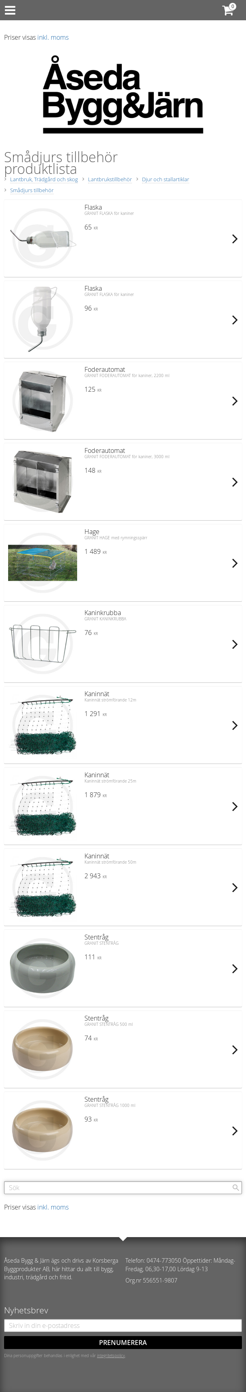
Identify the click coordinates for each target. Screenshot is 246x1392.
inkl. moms (53, 37)
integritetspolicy (111, 1355)
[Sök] (236, 1188)
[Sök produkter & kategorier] (123, 1187)
